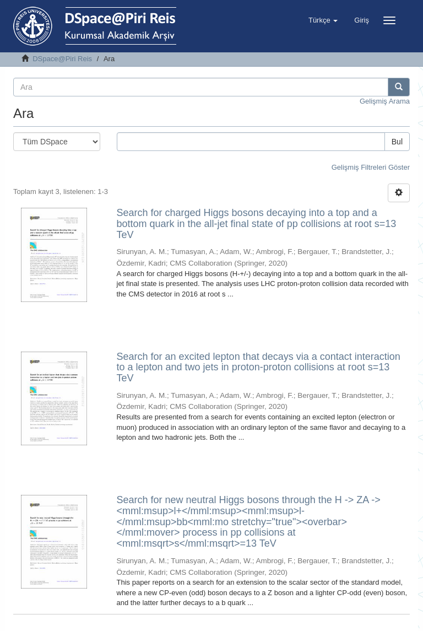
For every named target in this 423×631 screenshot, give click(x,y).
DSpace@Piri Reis (62, 59)
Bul (397, 141)
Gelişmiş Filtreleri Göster (371, 167)
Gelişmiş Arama (385, 101)
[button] (323, 20)
